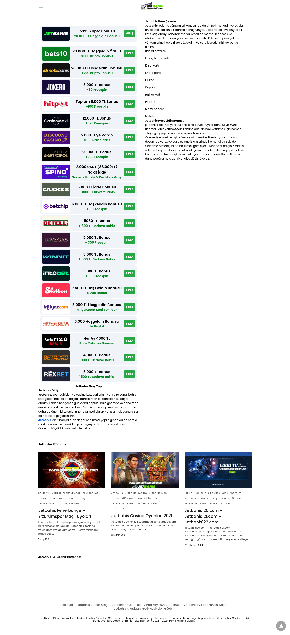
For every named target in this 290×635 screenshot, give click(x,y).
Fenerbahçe (90, 496)
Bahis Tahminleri (49, 496)
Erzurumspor (72, 496)
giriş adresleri (232, 496)
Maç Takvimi (71, 506)
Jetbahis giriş (76, 501)
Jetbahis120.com (49, 506)
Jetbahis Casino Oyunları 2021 (141, 519)
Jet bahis (44, 501)
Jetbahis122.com (146, 506)
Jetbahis (44, 423)
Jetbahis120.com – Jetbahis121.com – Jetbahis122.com (203, 519)
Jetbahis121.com (122, 506)
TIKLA (129, 54)
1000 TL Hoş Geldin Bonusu (202, 496)
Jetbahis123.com (122, 511)
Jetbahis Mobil (159, 496)
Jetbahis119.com (122, 501)
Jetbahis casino (136, 496)
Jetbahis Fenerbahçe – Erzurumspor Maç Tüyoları (64, 516)
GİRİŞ (129, 34)
